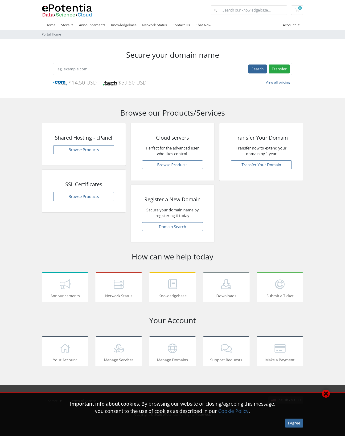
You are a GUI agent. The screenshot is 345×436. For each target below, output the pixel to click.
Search (257, 69)
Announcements (92, 25)
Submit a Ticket (280, 288)
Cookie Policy (233, 411)
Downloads (226, 288)
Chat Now (203, 25)
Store (65, 25)
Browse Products (84, 149)
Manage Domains (172, 352)
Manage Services (118, 352)
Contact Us (181, 25)
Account (290, 25)
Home (50, 25)
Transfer (279, 69)
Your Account (65, 352)
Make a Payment (280, 352)
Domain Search (172, 226)
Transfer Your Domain (261, 164)
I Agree (294, 423)
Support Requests (226, 352)
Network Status (154, 25)
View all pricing (278, 82)
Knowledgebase (123, 25)
